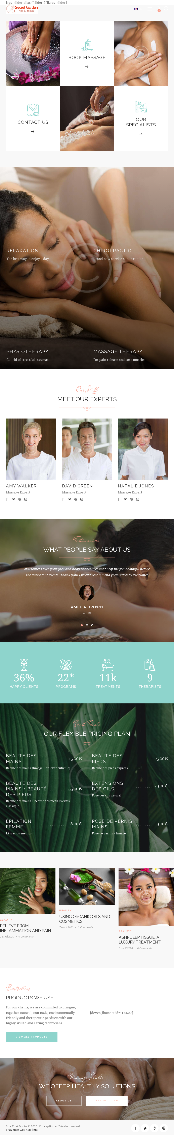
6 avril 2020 (127, 947)
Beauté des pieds (107, 758)
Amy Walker (21, 486)
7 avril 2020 (67, 926)
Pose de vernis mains (112, 824)
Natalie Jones (136, 486)
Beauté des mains (21, 758)
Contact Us (33, 122)
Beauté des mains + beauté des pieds (26, 789)
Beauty (66, 909)
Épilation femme (19, 824)
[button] (82, 625)
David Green (77, 486)
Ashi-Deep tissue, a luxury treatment (141, 938)
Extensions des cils (107, 786)
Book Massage (87, 57)
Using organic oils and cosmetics (85, 918)
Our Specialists (141, 122)
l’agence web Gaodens (23, 1128)
